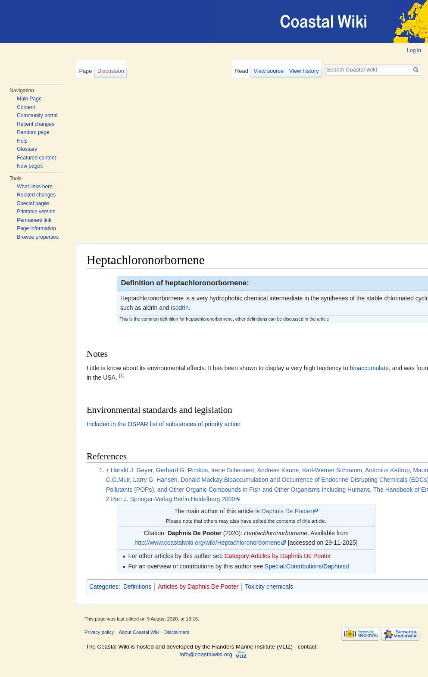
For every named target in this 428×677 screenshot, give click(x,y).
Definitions (137, 586)
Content (26, 107)
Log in (414, 50)
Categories (104, 586)
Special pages (33, 203)
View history (304, 71)
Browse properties (38, 237)
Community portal (37, 115)
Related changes (36, 195)
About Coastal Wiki (139, 632)
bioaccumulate (369, 368)
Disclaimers (176, 632)
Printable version (36, 212)
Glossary (27, 149)
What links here (35, 187)
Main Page (29, 99)
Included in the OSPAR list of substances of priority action (164, 424)
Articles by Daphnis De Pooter (198, 586)
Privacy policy (99, 632)
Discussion (110, 71)
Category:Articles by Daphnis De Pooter (278, 555)
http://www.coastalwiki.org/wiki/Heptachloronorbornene (207, 542)
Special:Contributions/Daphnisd (307, 566)
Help (22, 141)
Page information (36, 228)
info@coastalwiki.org (206, 654)
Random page (33, 132)
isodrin (180, 307)
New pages (30, 166)
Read (241, 71)
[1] (122, 375)
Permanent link (34, 220)
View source (269, 71)
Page (85, 71)
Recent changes (35, 124)
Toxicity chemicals (269, 586)
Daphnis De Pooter (287, 511)
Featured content (36, 158)
